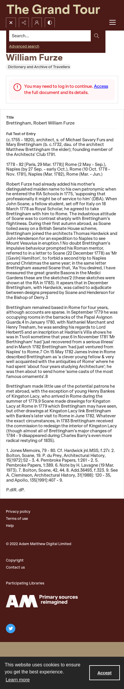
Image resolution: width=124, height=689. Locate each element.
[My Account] (37, 22)
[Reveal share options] (24, 22)
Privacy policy (18, 511)
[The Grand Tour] (62, 9)
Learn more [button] (18, 679)
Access (101, 86)
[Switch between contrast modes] (49, 22)
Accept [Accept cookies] (104, 672)
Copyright (15, 560)
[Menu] (112, 22)
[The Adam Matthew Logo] (42, 601)
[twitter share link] (10, 628)
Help (10, 525)
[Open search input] (11, 22)
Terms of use (17, 518)
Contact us (15, 567)
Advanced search (24, 46)
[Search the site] (50, 35)
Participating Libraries (25, 583)
